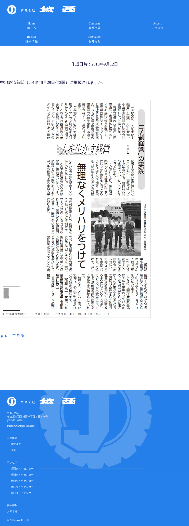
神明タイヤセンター (21, 474)
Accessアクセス (158, 26)
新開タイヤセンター (21, 480)
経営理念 (14, 444)
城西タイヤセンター (21, 468)
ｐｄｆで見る (12, 335)
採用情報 (12, 505)
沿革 (12, 450)
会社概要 (12, 438)
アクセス (12, 462)
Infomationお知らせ (94, 39)
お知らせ (12, 511)
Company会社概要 (95, 26)
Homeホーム (31, 26)
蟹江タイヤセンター (21, 486)
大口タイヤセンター (21, 493)
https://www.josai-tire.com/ (21, 425)
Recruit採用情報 (32, 39)
